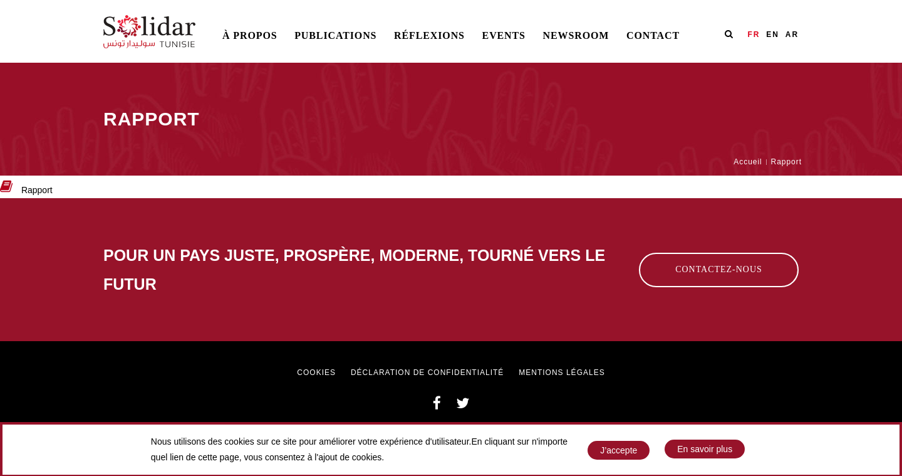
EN (772, 34)
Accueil (748, 161)
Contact (653, 35)
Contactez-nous (718, 269)
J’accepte (618, 453)
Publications (335, 35)
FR (753, 34)
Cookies (316, 372)
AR (792, 34)
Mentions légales (561, 372)
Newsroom (576, 35)
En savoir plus (704, 452)
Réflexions (429, 35)
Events (504, 35)
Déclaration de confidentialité (427, 372)
